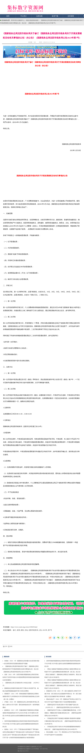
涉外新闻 (71, 16)
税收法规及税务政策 (32, 20)
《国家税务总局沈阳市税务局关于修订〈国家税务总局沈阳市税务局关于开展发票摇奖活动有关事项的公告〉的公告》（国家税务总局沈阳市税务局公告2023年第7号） (21, 669)
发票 (18, 630)
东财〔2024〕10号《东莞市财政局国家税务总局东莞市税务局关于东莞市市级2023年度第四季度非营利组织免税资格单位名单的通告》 (21, 677)
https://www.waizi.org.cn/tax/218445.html (24, 627)
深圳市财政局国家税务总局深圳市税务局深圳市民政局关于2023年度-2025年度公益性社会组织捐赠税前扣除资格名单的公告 (21, 723)
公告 (40, 630)
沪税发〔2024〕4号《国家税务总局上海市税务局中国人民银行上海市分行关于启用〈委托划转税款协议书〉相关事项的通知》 (21, 704)
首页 (7, 16)
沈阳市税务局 (33, 630)
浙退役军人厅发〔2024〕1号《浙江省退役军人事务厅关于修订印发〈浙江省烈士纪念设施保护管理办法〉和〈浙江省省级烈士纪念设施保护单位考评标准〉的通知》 (62, 693)
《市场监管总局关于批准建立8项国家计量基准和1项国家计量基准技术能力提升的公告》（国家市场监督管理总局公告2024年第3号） (62, 721)
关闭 (10, 646)
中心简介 (23, 16)
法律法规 (39, 16)
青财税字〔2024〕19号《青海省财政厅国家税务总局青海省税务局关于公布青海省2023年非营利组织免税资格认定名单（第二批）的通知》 (21, 696)
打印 (5, 646)
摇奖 (22, 630)
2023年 (45, 630)
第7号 (50, 630)
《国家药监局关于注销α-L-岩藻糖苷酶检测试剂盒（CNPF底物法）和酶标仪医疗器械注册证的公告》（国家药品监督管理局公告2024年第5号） (62, 712)
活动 (26, 630)
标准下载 (55, 16)
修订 (14, 630)
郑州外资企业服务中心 (18, 20)
